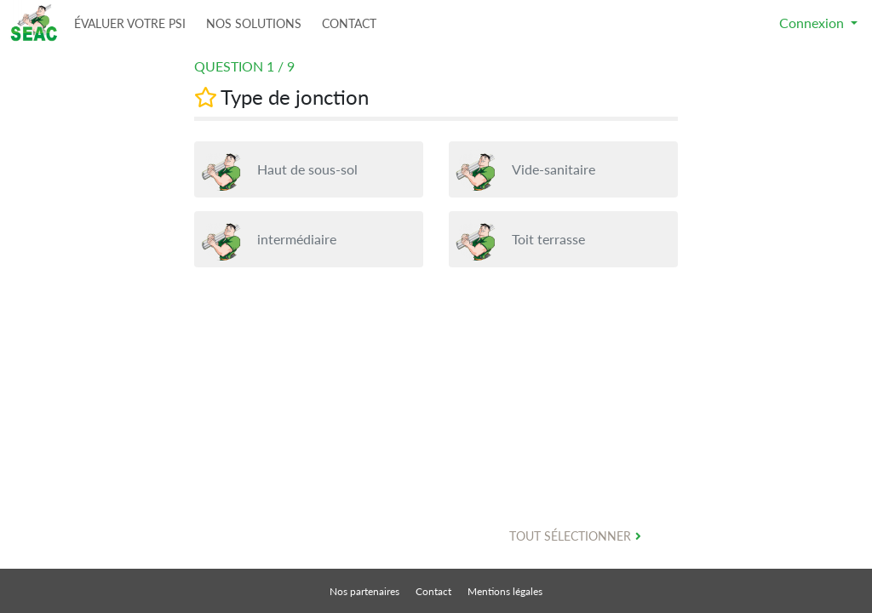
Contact (435, 591)
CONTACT (349, 23)
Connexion (813, 22)
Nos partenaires (366, 591)
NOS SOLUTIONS (253, 23)
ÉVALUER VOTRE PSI (130, 23)
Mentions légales (505, 591)
